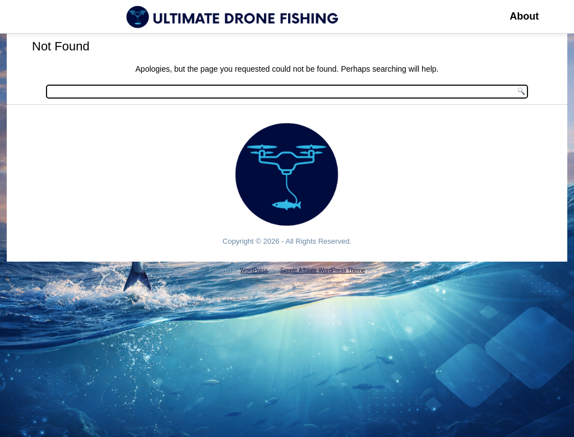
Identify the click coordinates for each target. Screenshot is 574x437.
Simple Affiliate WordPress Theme (322, 270)
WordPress (253, 270)
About (524, 16)
